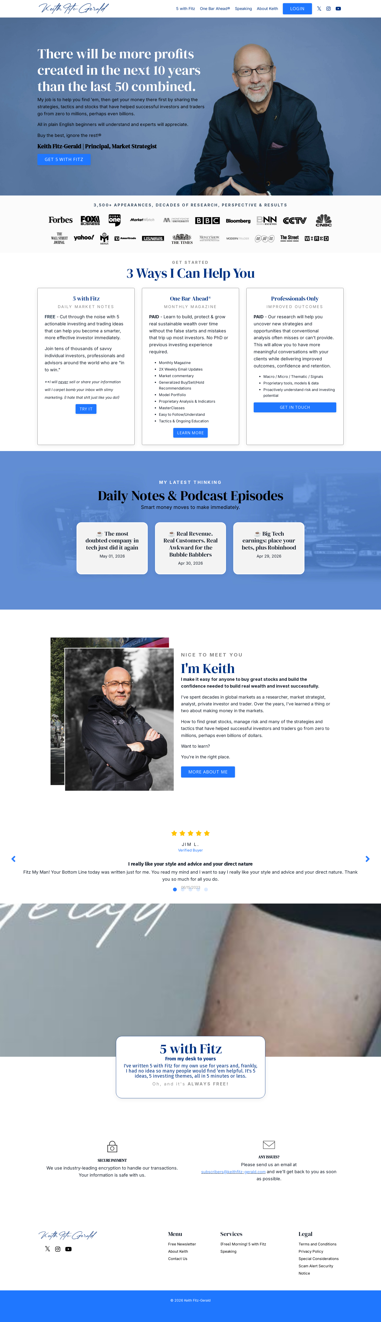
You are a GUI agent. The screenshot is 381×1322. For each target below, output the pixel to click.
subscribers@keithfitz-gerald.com (239, 1182)
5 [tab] (206, 898)
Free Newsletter (182, 1255)
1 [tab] (175, 898)
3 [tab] (190, 898)
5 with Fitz (185, 8)
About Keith (267, 8)
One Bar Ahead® (215, 8)
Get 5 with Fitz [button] (64, 159)
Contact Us (177, 1270)
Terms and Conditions (318, 1255)
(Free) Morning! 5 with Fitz (243, 1255)
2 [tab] (182, 898)
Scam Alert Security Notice (316, 1281)
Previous (13, 864)
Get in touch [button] (295, 408)
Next (367, 864)
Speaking (243, 8)
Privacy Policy (311, 1263)
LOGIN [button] (297, 8)
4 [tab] (198, 898)
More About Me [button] (208, 773)
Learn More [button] (190, 433)
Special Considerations (319, 1270)
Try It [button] (86, 409)
